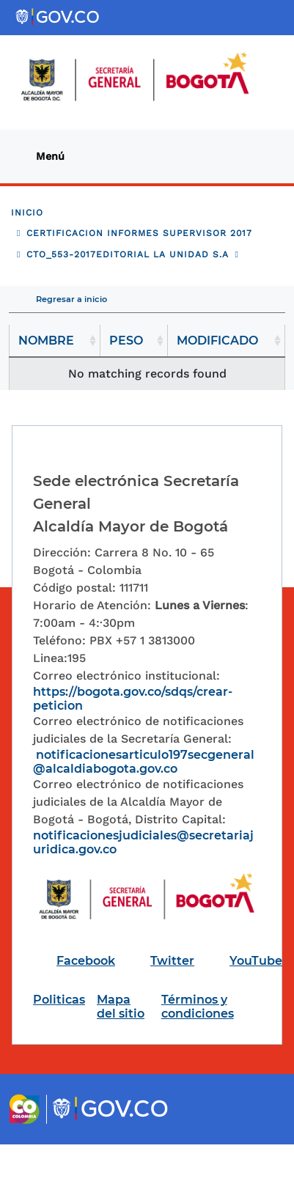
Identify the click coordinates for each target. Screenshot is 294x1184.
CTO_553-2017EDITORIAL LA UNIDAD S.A (127, 254)
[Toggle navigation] (56, 156)
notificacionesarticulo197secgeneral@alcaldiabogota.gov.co (143, 762)
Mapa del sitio (120, 1007)
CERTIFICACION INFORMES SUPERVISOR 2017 (139, 233)
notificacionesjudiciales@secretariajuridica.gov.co (143, 842)
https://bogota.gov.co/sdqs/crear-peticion (132, 699)
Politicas (59, 1000)
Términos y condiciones (197, 1007)
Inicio (27, 212)
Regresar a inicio (71, 299)
